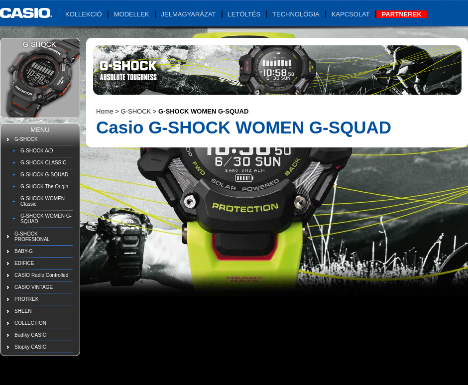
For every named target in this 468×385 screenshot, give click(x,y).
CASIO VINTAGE (33, 287)
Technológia (296, 14)
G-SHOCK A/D (36, 150)
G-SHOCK (26, 139)
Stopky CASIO (30, 347)
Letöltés (244, 14)
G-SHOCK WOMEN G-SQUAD (46, 218)
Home (105, 111)
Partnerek (402, 14)
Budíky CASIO (30, 335)
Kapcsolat (351, 14)
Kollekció (83, 14)
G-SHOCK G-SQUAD (44, 174)
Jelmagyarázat (188, 14)
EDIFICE (24, 263)
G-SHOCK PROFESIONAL (32, 236)
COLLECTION (30, 323)
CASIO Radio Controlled (41, 275)
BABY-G (23, 251)
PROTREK (26, 299)
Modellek (131, 14)
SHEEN (22, 311)
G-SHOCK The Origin (44, 186)
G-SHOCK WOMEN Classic (42, 201)
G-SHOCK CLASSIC (43, 162)
